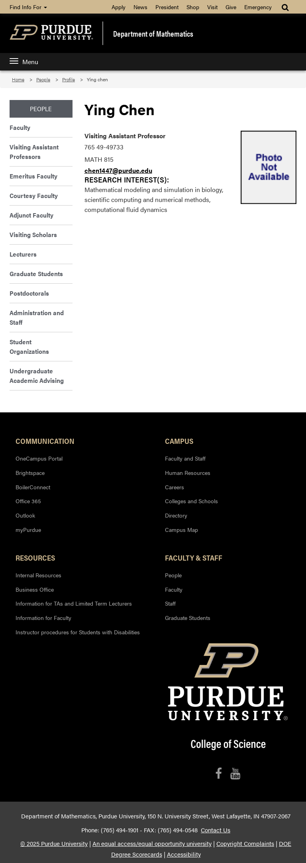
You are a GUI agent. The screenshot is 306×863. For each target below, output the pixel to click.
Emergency (258, 7)
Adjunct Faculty (31, 215)
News (140, 7)
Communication (45, 440)
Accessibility (184, 854)
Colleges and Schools (191, 501)
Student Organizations (29, 346)
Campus (179, 440)
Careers (174, 487)
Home (18, 79)
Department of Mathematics (153, 33)
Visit (212, 7)
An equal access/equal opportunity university (152, 843)
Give (231, 7)
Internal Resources (38, 575)
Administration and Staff (37, 317)
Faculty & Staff (193, 557)
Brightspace (30, 473)
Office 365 (28, 501)
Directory (176, 515)
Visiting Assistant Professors (34, 151)
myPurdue (28, 529)
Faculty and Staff (185, 458)
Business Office (35, 589)
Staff (170, 603)
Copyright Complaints (245, 843)
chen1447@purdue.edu (118, 170)
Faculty (20, 127)
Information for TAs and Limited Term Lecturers (74, 603)
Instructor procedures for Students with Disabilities (78, 632)
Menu (24, 61)
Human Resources (187, 473)
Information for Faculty (43, 618)
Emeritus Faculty (33, 175)
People (43, 79)
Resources (35, 557)
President (166, 7)
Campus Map (181, 529)
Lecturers (23, 254)
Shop (192, 7)
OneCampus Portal (39, 458)
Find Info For (28, 7)
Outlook (25, 515)
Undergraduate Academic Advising (37, 375)
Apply (119, 7)
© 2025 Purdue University (54, 843)
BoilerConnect (33, 487)
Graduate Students (36, 273)
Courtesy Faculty (34, 195)
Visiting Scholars (33, 234)
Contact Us (215, 830)
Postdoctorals (29, 293)
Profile (68, 79)
